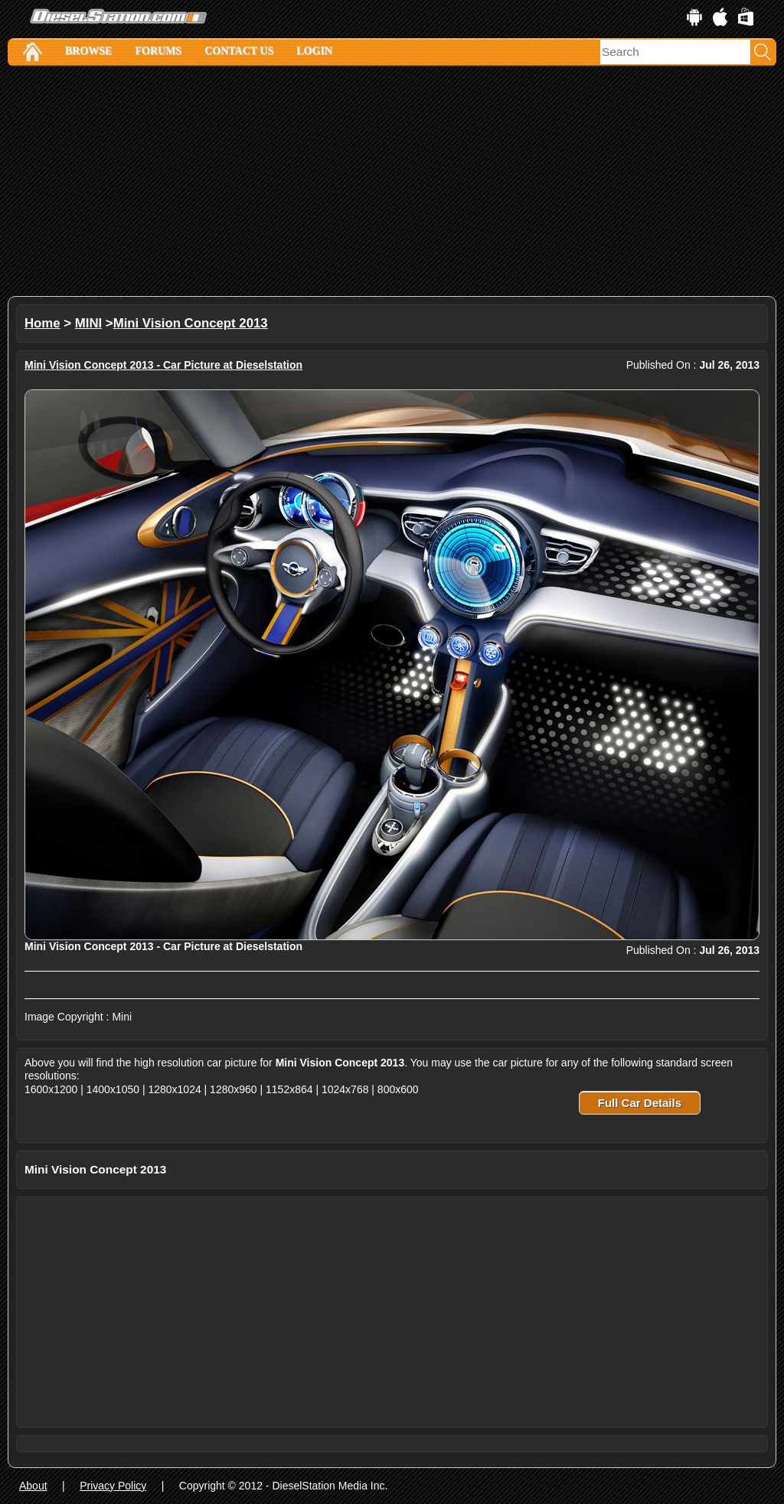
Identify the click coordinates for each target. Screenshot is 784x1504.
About (33, 1486)
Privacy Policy (113, 1486)
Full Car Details (639, 1102)
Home (42, 323)
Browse (88, 51)
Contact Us (238, 51)
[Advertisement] (392, 181)
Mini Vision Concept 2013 (190, 323)
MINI (88, 323)
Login (314, 51)
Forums (158, 51)
